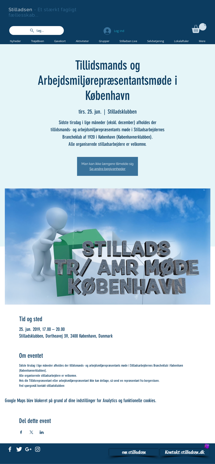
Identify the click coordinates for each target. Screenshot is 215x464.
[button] (199, 28)
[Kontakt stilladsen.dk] (184, 452)
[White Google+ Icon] (28, 449)
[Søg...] (36, 30)
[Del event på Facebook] (21, 432)
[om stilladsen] (134, 452)
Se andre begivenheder (107, 169)
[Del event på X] (31, 432)
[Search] (206, 24)
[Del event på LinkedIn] (42, 432)
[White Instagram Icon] (37, 449)
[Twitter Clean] (19, 449)
